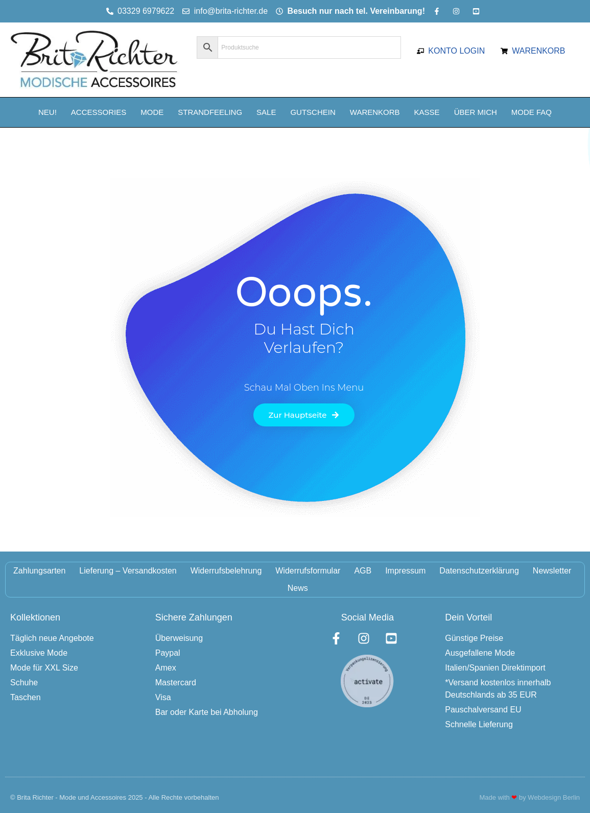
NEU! (47, 112)
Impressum (405, 570)
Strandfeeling (210, 112)
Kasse (427, 112)
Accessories (98, 112)
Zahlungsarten (39, 570)
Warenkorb (375, 112)
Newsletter (552, 570)
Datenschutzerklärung (479, 570)
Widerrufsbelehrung (226, 570)
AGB (362, 570)
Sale (266, 112)
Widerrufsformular (307, 570)
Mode (151, 112)
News (298, 588)
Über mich (475, 112)
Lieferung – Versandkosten (127, 570)
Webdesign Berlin (554, 797)
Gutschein (312, 112)
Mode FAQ (531, 112)
